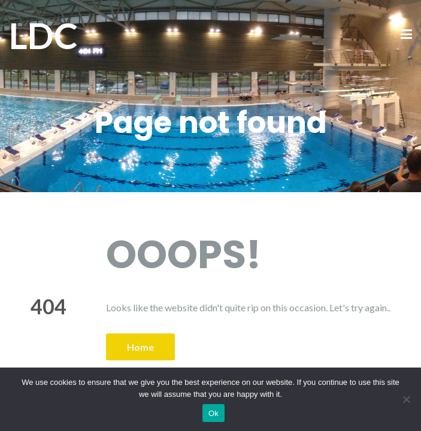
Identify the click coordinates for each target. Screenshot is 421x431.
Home (140, 347)
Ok (213, 413)
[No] (406, 399)
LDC (43, 35)
